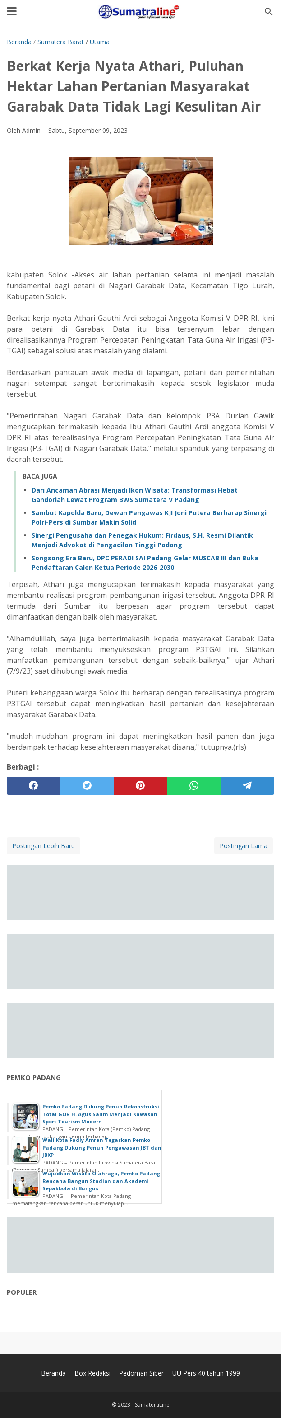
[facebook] (33, 786)
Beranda (53, 1373)
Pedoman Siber (141, 1373)
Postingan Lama (243, 845)
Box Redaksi (93, 1373)
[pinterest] (140, 786)
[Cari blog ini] (268, 11)
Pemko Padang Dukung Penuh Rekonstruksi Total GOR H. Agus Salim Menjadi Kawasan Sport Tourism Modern (100, 1114)
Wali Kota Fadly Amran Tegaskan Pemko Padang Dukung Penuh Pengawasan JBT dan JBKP (101, 1147)
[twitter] (87, 786)
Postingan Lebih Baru (43, 845)
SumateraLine (152, 1405)
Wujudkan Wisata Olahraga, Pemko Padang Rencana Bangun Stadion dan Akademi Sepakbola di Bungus (101, 1181)
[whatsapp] (194, 786)
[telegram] (247, 786)
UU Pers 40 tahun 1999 (206, 1373)
